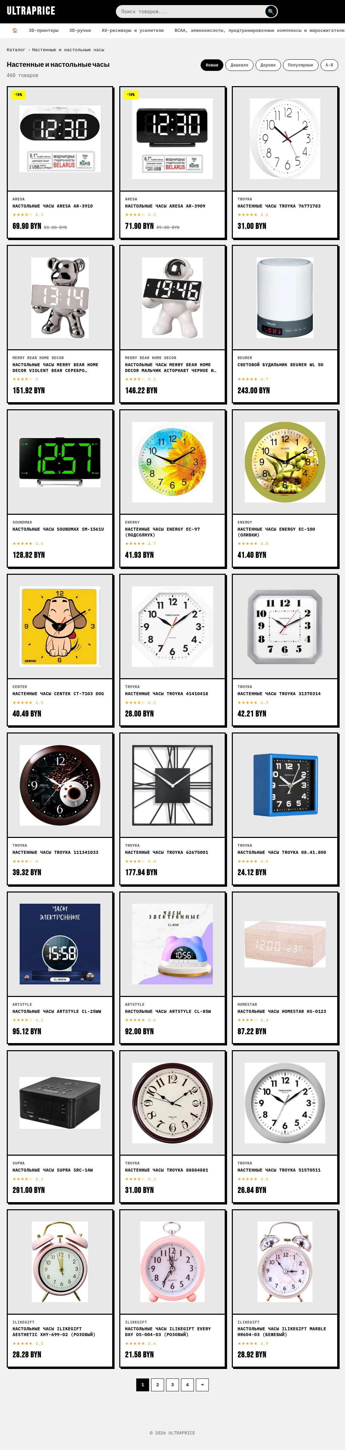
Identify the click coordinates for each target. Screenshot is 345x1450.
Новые (212, 64)
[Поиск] (197, 11)
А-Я (329, 64)
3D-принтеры (44, 30)
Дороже (268, 64)
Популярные (300, 64)
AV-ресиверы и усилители (133, 30)
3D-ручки (80, 30)
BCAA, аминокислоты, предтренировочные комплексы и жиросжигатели (259, 30)
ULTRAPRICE (31, 11)
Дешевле (239, 64)
